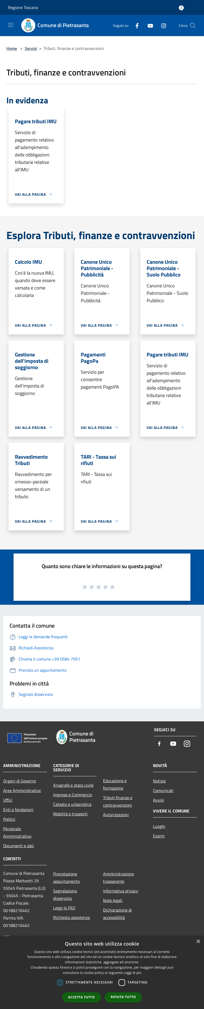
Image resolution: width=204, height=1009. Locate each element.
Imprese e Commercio (72, 794)
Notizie (159, 781)
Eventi (159, 836)
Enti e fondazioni (18, 809)
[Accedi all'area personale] (181, 8)
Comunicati (163, 790)
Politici (9, 819)
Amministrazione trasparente (118, 877)
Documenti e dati (18, 845)
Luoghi (159, 826)
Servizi (31, 48)
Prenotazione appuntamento (66, 877)
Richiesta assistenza (71, 917)
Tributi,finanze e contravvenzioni (117, 801)
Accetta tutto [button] (81, 997)
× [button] (198, 942)
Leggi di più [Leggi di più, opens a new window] (132, 972)
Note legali (112, 900)
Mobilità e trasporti (70, 814)
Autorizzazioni (116, 814)
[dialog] (102, 972)
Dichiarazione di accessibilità (117, 914)
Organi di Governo (19, 781)
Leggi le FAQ (64, 908)
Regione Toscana (23, 7)
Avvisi (158, 800)
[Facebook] (135, 25)
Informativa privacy (120, 891)
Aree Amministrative (22, 790)
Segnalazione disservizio (65, 894)
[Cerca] (193, 25)
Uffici (7, 800)
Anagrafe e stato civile (73, 785)
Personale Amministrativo (17, 832)
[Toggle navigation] (10, 25)
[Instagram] (161, 25)
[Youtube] (148, 25)
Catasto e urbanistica (72, 804)
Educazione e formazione (115, 784)
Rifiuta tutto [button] (123, 997)
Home (11, 48)
